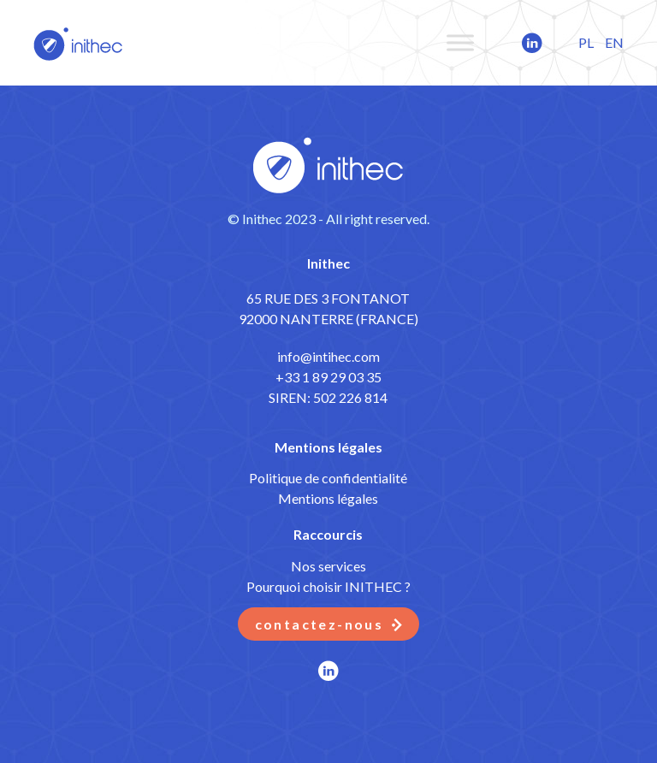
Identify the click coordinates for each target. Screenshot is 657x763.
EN (614, 42)
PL (586, 42)
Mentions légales (328, 498)
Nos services (328, 566)
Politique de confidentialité (328, 478)
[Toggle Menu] (460, 42)
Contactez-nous (319, 624)
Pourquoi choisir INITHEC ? (328, 586)
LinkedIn (512, 43)
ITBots (78, 43)
